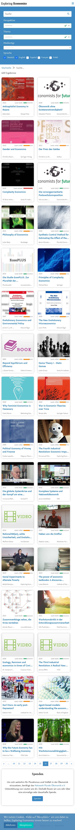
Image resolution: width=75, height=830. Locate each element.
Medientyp (8, 43)
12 (24, 764)
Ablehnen (10, 825)
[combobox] (37, 47)
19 (61, 764)
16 (46, 764)
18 (56, 764)
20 (67, 764)
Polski (55, 57)
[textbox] (37, 48)
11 (19, 764)
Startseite (6, 68)
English (22, 57)
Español (33, 57)
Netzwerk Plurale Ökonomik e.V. (50, 786)
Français (44, 57)
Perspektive (9, 20)
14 (35, 764)
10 (14, 764)
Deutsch (10, 57)
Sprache (7, 53)
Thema (6, 32)
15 (40, 764)
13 (30, 764)
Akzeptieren (25, 825)
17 (51, 764)
